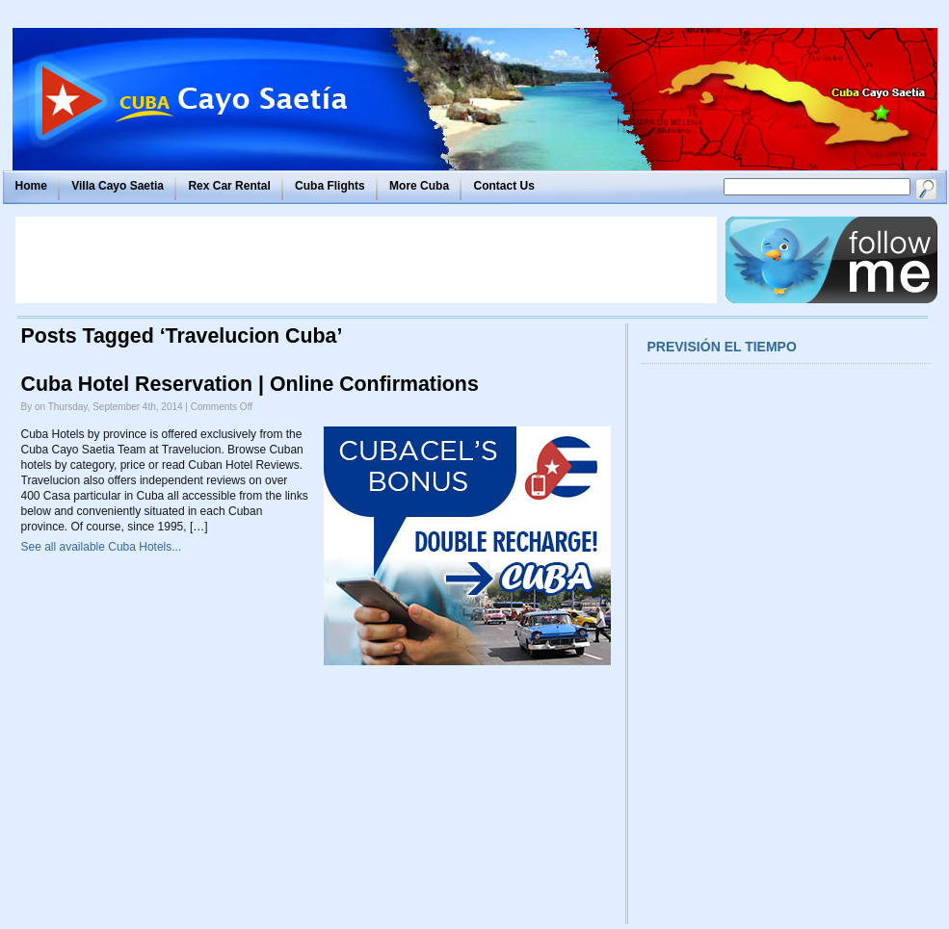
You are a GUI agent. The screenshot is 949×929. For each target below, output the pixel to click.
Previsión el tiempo (722, 346)
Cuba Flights (330, 186)
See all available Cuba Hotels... (101, 547)
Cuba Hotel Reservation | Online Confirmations (250, 384)
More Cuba (419, 186)
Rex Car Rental (229, 186)
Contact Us (503, 186)
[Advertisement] (366, 260)
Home (31, 186)
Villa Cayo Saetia (117, 186)
